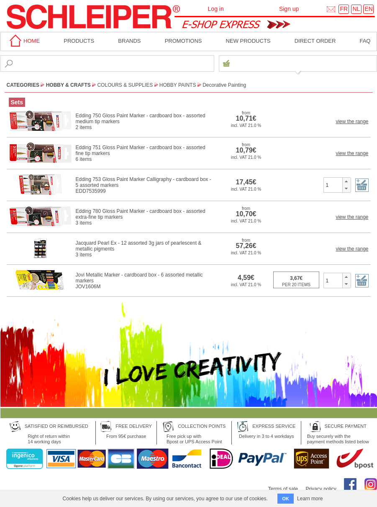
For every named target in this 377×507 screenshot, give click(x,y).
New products (248, 41)
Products (79, 41)
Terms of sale (283, 489)
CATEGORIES (23, 85)
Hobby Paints (177, 85)
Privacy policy (320, 489)
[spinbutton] (333, 184)
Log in (216, 8)
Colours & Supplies (125, 85)
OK (285, 498)
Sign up (289, 8)
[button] (346, 181)
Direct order (315, 41)
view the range (352, 121)
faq (364, 41)
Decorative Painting (224, 85)
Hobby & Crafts (68, 85)
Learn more (310, 499)
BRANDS (129, 41)
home (23, 41)
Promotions (183, 41)
